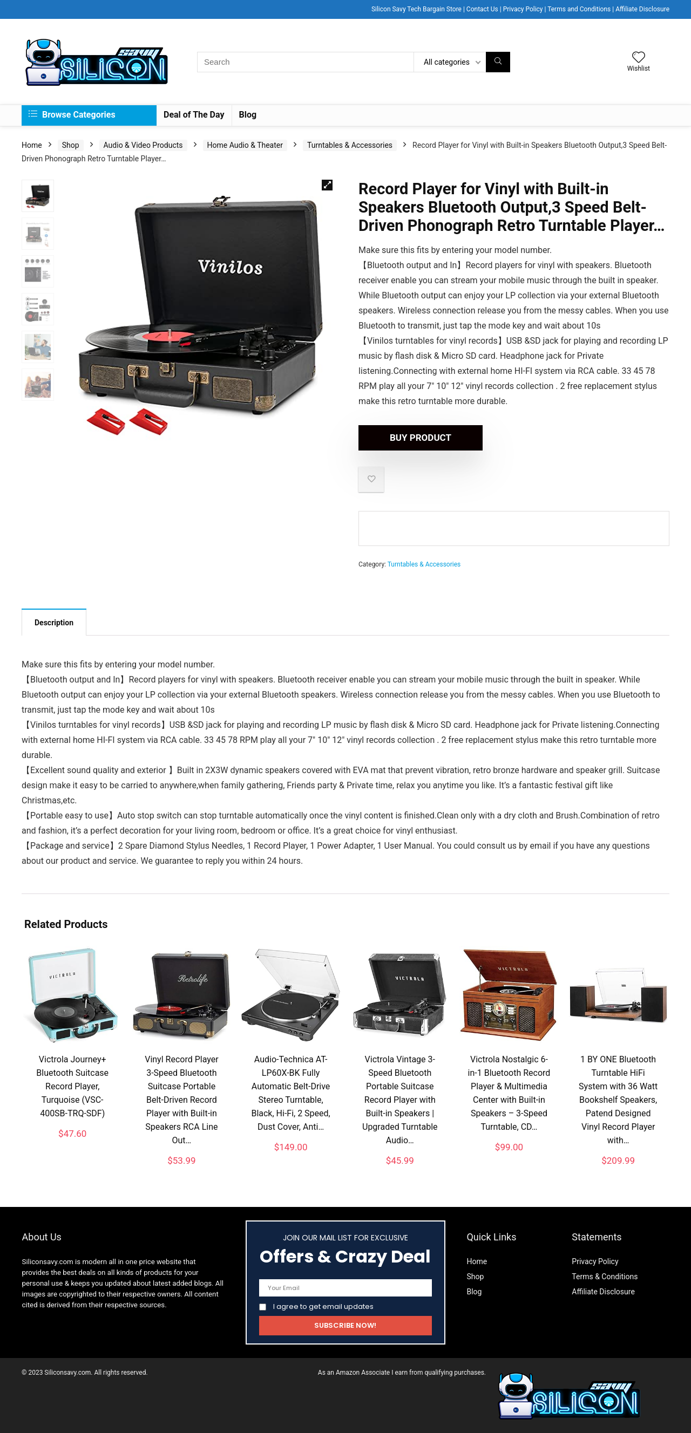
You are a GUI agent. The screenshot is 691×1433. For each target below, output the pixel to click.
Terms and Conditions (579, 9)
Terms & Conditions (605, 1276)
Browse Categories (72, 115)
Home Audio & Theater (245, 145)
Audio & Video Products (143, 145)
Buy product (420, 437)
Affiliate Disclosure (642, 9)
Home (32, 145)
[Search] (498, 62)
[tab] (54, 622)
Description (54, 622)
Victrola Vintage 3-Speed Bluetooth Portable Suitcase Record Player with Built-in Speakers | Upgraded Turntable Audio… (400, 1099)
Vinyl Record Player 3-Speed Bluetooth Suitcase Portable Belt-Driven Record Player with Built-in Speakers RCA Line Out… (181, 1099)
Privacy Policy (523, 9)
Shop (70, 145)
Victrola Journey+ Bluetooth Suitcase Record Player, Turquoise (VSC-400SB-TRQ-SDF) (72, 1086)
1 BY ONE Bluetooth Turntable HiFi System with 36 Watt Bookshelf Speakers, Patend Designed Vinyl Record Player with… (618, 1099)
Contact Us (482, 9)
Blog (248, 115)
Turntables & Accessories (349, 145)
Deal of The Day (194, 115)
